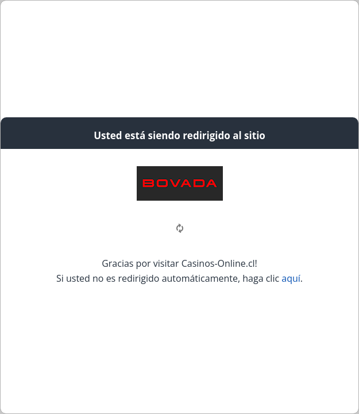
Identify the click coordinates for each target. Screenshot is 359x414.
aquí (290, 278)
